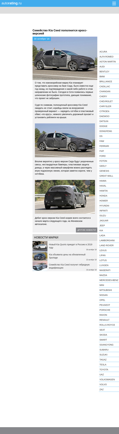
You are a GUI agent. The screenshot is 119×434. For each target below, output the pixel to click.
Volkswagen (107, 379)
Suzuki (103, 354)
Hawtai (103, 191)
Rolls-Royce (107, 325)
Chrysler (105, 106)
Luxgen (103, 265)
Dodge (103, 126)
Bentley (104, 71)
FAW (101, 141)
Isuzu (102, 215)
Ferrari (104, 146)
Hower (103, 200)
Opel (102, 300)
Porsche (104, 310)
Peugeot (104, 305)
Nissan (103, 295)
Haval (102, 186)
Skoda (103, 335)
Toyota (103, 369)
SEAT (102, 330)
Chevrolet (106, 101)
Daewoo (104, 116)
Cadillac (104, 86)
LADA (102, 235)
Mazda (103, 275)
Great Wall (106, 176)
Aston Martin (107, 61)
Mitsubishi (105, 290)
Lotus (103, 260)
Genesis (104, 171)
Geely (103, 166)
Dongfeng (105, 131)
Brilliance (105, 81)
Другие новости (86, 230)
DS (100, 136)
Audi (102, 66)
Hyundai (104, 205)
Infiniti (103, 210)
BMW (102, 76)
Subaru (103, 349)
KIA (101, 230)
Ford (102, 156)
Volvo (103, 384)
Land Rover (106, 245)
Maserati (104, 270)
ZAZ (101, 389)
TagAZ (103, 359)
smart (103, 340)
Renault (104, 320)
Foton (103, 161)
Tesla (102, 364)
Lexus (103, 250)
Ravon (103, 315)
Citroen (104, 111)
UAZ (101, 374)
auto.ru (12, 3)
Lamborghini (107, 240)
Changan (104, 91)
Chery (103, 96)
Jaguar (103, 220)
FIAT (101, 151)
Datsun (103, 121)
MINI (101, 285)
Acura (103, 51)
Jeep (102, 225)
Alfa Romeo (106, 56)
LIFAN (102, 255)
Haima (102, 181)
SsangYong (106, 345)
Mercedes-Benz (108, 280)
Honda (103, 195)
